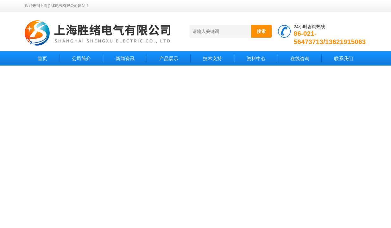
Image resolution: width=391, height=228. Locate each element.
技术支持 (212, 58)
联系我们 (343, 58)
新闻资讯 (125, 58)
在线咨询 (299, 58)
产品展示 (168, 58)
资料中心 (256, 58)
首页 (42, 58)
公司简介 (81, 58)
